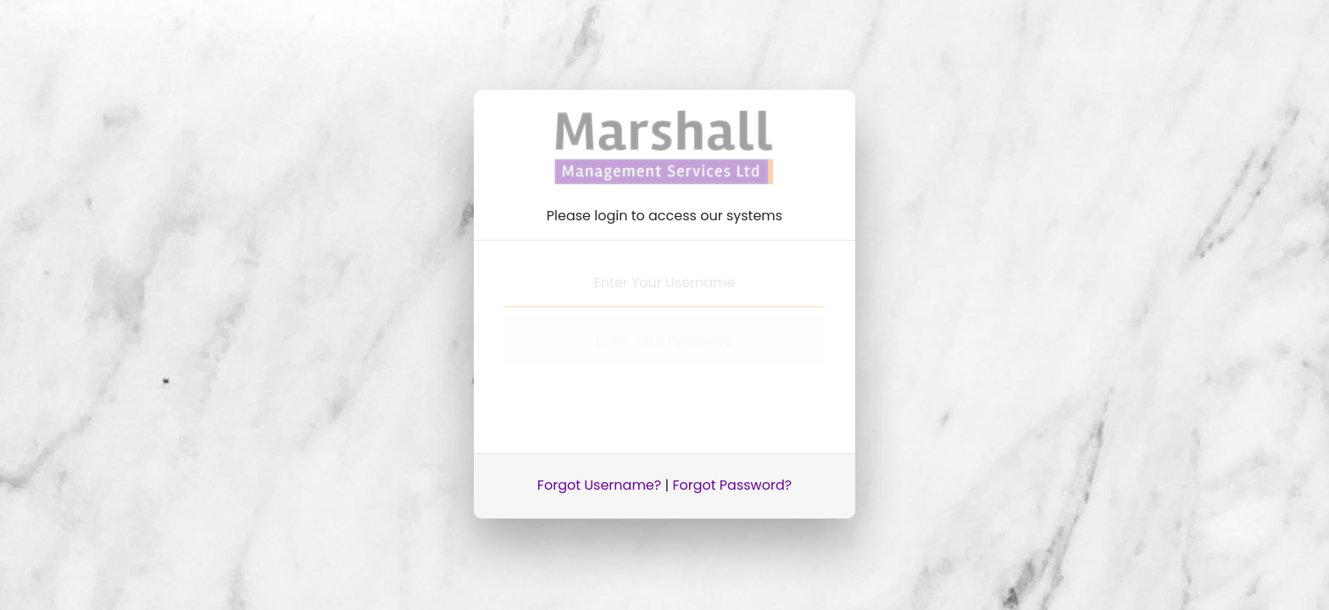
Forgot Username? (599, 480)
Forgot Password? (732, 480)
